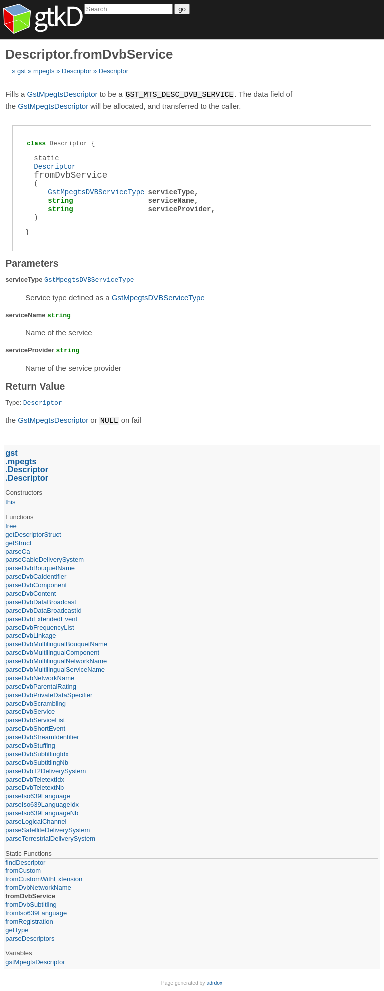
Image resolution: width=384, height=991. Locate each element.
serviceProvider (179, 208)
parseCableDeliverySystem (45, 558)
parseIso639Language (38, 795)
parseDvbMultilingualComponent (53, 651)
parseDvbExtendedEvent (42, 618)
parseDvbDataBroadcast (41, 601)
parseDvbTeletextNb (35, 786)
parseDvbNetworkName (40, 677)
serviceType (171, 191)
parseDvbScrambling (36, 702)
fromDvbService (31, 895)
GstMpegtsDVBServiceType (96, 191)
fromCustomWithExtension (44, 878)
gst (22, 71)
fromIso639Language (36, 912)
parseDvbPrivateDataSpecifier (49, 694)
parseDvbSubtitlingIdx (37, 753)
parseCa (18, 550)
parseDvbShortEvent (36, 727)
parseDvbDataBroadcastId (44, 609)
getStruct (19, 542)
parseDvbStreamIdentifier (42, 736)
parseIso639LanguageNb (42, 812)
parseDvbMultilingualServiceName (55, 668)
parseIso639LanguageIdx (42, 803)
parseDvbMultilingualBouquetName (57, 643)
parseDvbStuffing (31, 744)
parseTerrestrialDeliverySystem (51, 837)
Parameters (32, 262)
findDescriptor (26, 861)
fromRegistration (29, 920)
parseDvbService (30, 710)
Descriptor (77, 71)
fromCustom (23, 869)
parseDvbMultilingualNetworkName (56, 660)
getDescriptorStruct (33, 533)
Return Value (35, 385)
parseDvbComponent (36, 584)
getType (17, 929)
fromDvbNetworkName (38, 886)
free (11, 525)
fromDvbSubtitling (31, 903)
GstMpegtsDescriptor (63, 94)
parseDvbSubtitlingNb (37, 761)
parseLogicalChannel (36, 820)
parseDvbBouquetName (40, 567)
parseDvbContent (31, 592)
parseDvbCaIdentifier (36, 575)
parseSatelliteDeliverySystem (48, 829)
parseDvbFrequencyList (40, 626)
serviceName (171, 200)
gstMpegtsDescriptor (35, 961)
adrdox (214, 982)
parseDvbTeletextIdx (35, 778)
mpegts (44, 71)
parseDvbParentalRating (41, 685)
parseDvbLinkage (31, 634)
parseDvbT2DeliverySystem (46, 770)
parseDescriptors (30, 937)
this (11, 501)
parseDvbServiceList (35, 719)
